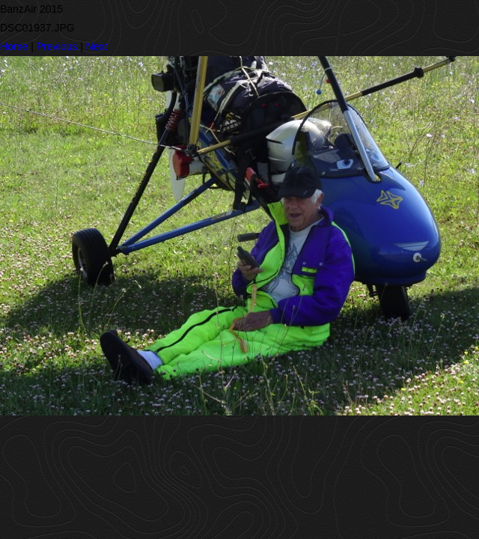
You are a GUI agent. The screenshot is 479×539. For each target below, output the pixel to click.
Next (97, 46)
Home (14, 46)
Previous (57, 46)
